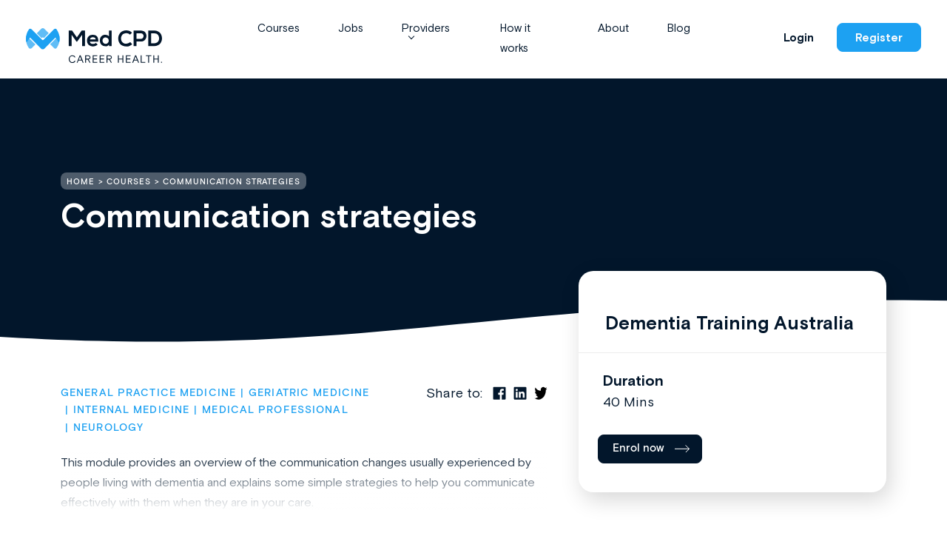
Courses (278, 27)
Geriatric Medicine (309, 393)
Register (879, 37)
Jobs (350, 27)
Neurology (108, 428)
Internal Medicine (131, 410)
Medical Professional (275, 410)
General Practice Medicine (148, 393)
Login (798, 37)
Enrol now (638, 448)
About (613, 27)
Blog (678, 27)
